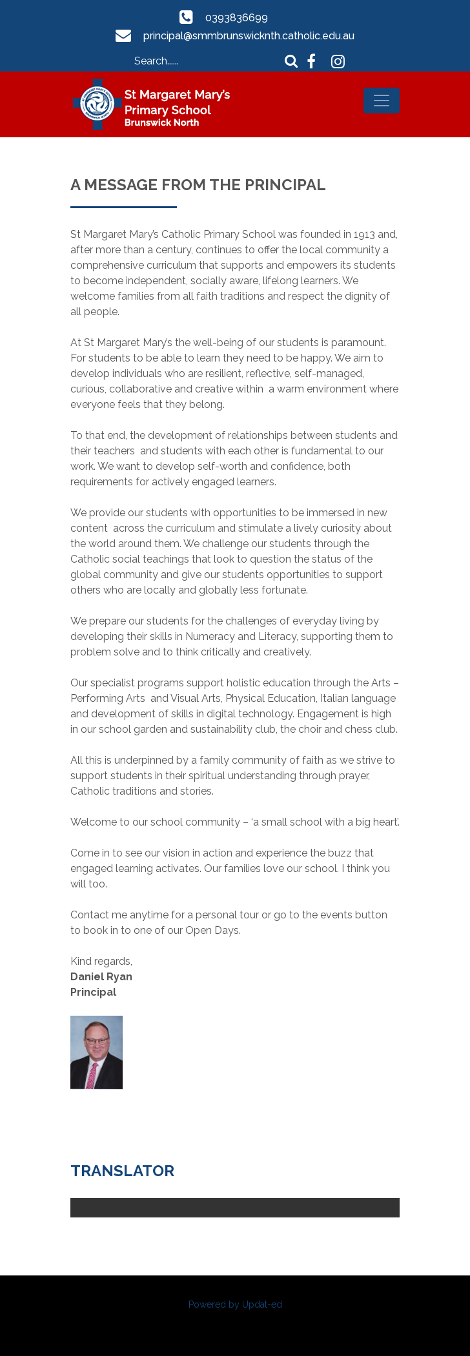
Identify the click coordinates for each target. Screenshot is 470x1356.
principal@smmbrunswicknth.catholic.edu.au (249, 36)
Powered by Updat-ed (235, 1304)
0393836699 (236, 18)
